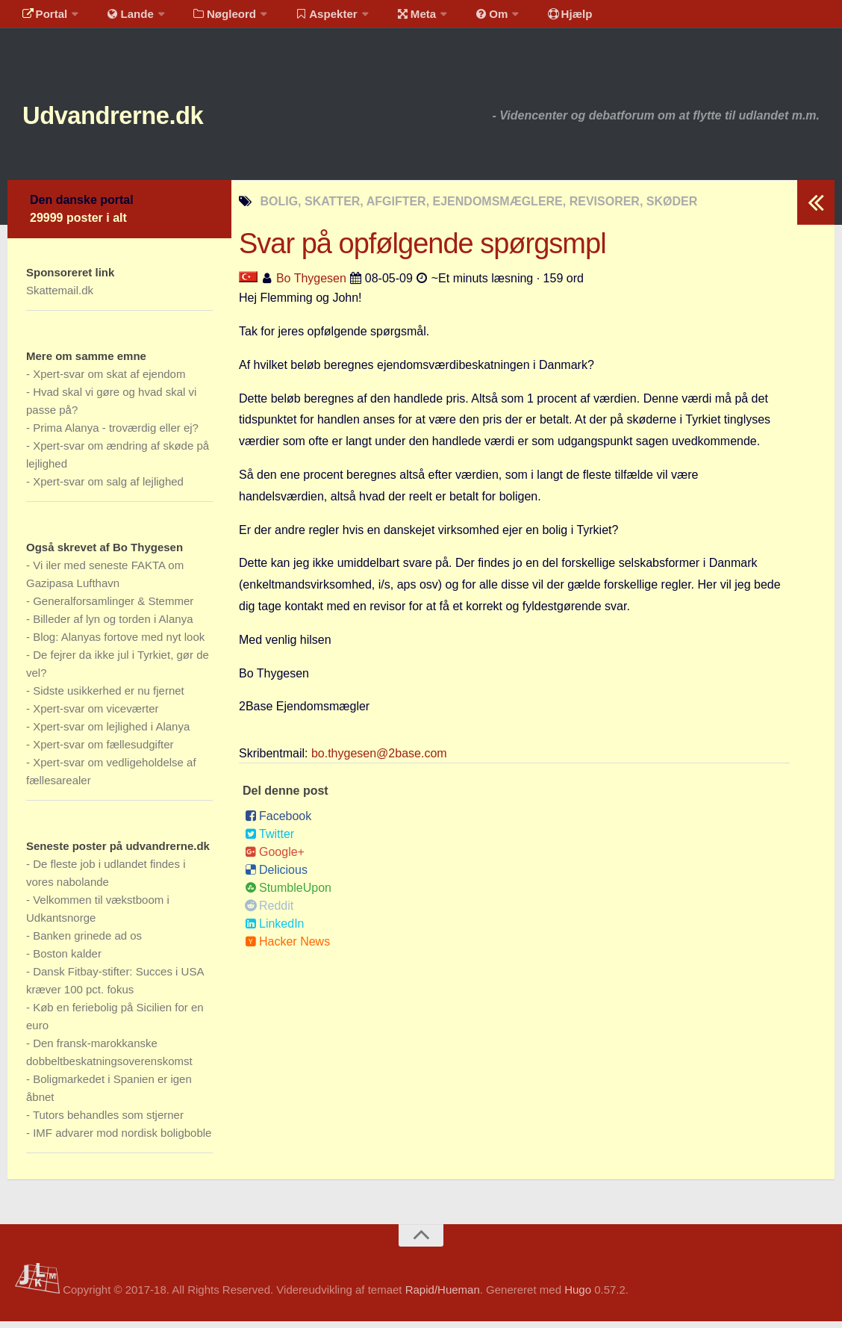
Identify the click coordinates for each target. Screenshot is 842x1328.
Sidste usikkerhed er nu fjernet (108, 697)
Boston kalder (67, 960)
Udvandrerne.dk (139, 119)
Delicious (276, 876)
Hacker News (287, 948)
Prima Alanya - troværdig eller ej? (116, 434)
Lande (121, 18)
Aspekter (308, 18)
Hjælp (534, 18)
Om (463, 18)
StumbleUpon (288, 894)
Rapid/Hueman (442, 1297)
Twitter (269, 840)
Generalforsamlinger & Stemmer (113, 607)
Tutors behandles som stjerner (108, 1121)
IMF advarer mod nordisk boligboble (122, 1139)
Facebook (278, 822)
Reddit (269, 912)
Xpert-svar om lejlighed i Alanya (111, 733)
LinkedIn (275, 930)
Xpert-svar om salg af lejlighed (108, 488)
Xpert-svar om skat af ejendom (109, 380)
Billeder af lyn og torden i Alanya (113, 625)
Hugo (577, 1297)
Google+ (275, 858)
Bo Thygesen (311, 285)
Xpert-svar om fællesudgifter (103, 751)
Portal (42, 18)
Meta (393, 18)
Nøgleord (211, 18)
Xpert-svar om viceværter (95, 715)
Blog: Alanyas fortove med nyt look (119, 643)
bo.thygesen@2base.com (379, 760)
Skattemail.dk (59, 297)
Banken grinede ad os (87, 942)
